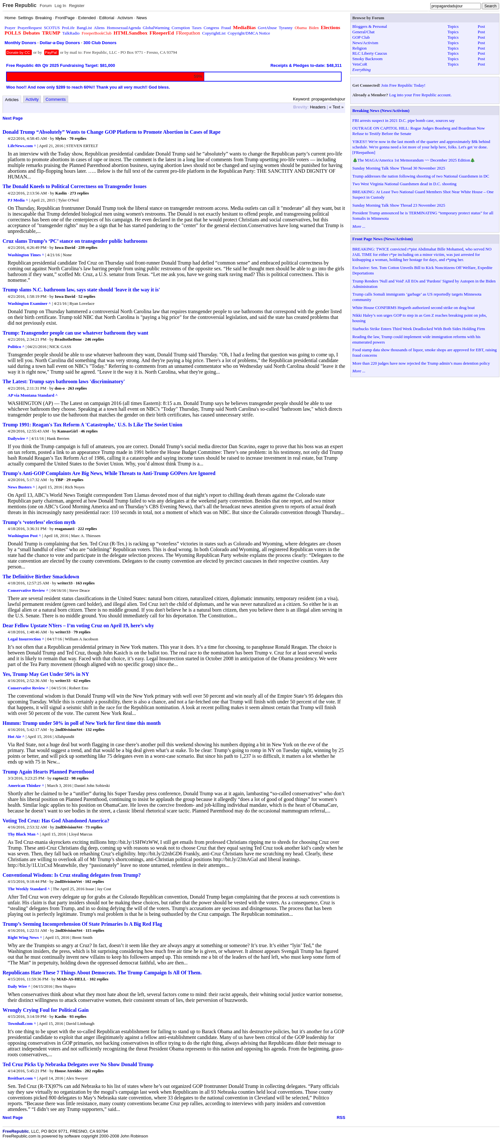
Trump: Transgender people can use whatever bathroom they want (75, 333)
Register (76, 5)
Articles (12, 99)
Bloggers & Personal (369, 26)
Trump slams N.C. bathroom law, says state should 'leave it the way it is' (81, 289)
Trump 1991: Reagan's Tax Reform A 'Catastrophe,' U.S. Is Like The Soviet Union (92, 424)
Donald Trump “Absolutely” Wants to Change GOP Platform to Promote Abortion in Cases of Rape (112, 132)
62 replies (82, 680)
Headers (318, 107)
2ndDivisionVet (68, 729)
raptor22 (61, 778)
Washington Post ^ (24, 535)
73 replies (93, 827)
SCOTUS (52, 27)
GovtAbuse (267, 27)
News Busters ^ (21, 487)
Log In (60, 5)
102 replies (94, 881)
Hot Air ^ (16, 736)
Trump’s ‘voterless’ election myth (39, 522)
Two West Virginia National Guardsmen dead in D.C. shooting (404, 183)
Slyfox (60, 138)
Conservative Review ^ (28, 590)
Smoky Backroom (367, 58)
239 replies (87, 247)
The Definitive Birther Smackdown (41, 576)
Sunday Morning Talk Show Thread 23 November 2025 (398, 205)
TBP (59, 479)
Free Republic (19, 5)
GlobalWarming (156, 27)
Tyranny (286, 27)
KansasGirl (67, 431)
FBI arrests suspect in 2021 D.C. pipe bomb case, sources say (403, 120)
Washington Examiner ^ (29, 303)
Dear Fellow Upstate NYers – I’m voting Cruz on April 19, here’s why (78, 625)
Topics (453, 26)
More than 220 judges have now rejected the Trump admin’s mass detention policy (421, 363)
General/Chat (363, 31)
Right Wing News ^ (25, 937)
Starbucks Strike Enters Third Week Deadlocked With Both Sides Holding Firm (418, 328)
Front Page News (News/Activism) (382, 238)
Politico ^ (16, 346)
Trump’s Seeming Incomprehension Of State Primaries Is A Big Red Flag (82, 924)
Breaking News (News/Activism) (380, 110)
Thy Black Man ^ (23, 834)
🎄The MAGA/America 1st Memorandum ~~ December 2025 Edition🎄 (413, 160)
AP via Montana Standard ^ (33, 395)
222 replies (87, 528)
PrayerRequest (30, 27)
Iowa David (65, 247)
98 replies (79, 778)
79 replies (82, 632)
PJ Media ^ (18, 200)
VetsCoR (359, 64)
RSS (341, 1117)
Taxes (196, 27)
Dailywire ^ (18, 438)
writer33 (65, 583)
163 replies (85, 583)
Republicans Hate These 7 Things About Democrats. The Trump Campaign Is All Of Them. (102, 972)
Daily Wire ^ (19, 986)
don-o (60, 388)
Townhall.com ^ (22, 1023)
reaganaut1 (65, 528)
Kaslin (61, 193)
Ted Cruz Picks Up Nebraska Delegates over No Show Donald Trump (78, 1064)
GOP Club (361, 37)
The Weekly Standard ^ (29, 888)
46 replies (89, 431)
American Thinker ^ (26, 785)
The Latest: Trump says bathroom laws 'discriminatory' (64, 381)
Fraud (226, 27)
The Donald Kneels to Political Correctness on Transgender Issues (75, 186)
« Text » (336, 107)
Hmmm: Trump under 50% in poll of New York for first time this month (82, 723)
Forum (46, 5)
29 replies (74, 479)
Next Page (13, 118)
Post (481, 26)
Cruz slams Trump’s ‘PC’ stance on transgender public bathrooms (75, 241)
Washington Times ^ (26, 254)
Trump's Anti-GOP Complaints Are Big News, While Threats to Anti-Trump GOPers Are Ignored (109, 473)
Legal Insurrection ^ (26, 639)
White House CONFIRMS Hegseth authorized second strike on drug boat (413, 307)
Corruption (181, 27)
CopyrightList (214, 33)
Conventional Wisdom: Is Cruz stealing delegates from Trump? (72, 875)
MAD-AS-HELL (71, 979)
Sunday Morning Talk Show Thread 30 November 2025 (398, 168)
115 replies (94, 930)
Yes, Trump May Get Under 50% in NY (46, 674)
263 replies (77, 388)
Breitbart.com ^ (22, 1078)
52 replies (86, 296)
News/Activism (365, 42)
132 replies (94, 729)
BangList (84, 27)
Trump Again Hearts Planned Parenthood (48, 771)
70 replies (77, 138)
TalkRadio (71, 33)
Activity (32, 99)
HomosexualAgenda (124, 27)
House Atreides (68, 1070)
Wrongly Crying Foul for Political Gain (46, 1010)
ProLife (68, 27)
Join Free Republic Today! (403, 85)
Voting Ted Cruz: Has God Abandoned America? (56, 820)
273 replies (79, 193)
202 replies (94, 1070)
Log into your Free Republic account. (420, 94)
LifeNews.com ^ (22, 145)
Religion (359, 48)
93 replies (77, 1016)
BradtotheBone (68, 339)
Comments (55, 99)
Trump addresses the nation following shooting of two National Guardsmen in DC (420, 176)
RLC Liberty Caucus (369, 53)
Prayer (9, 27)
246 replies (94, 339)
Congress (211, 27)
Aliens (99, 27)
